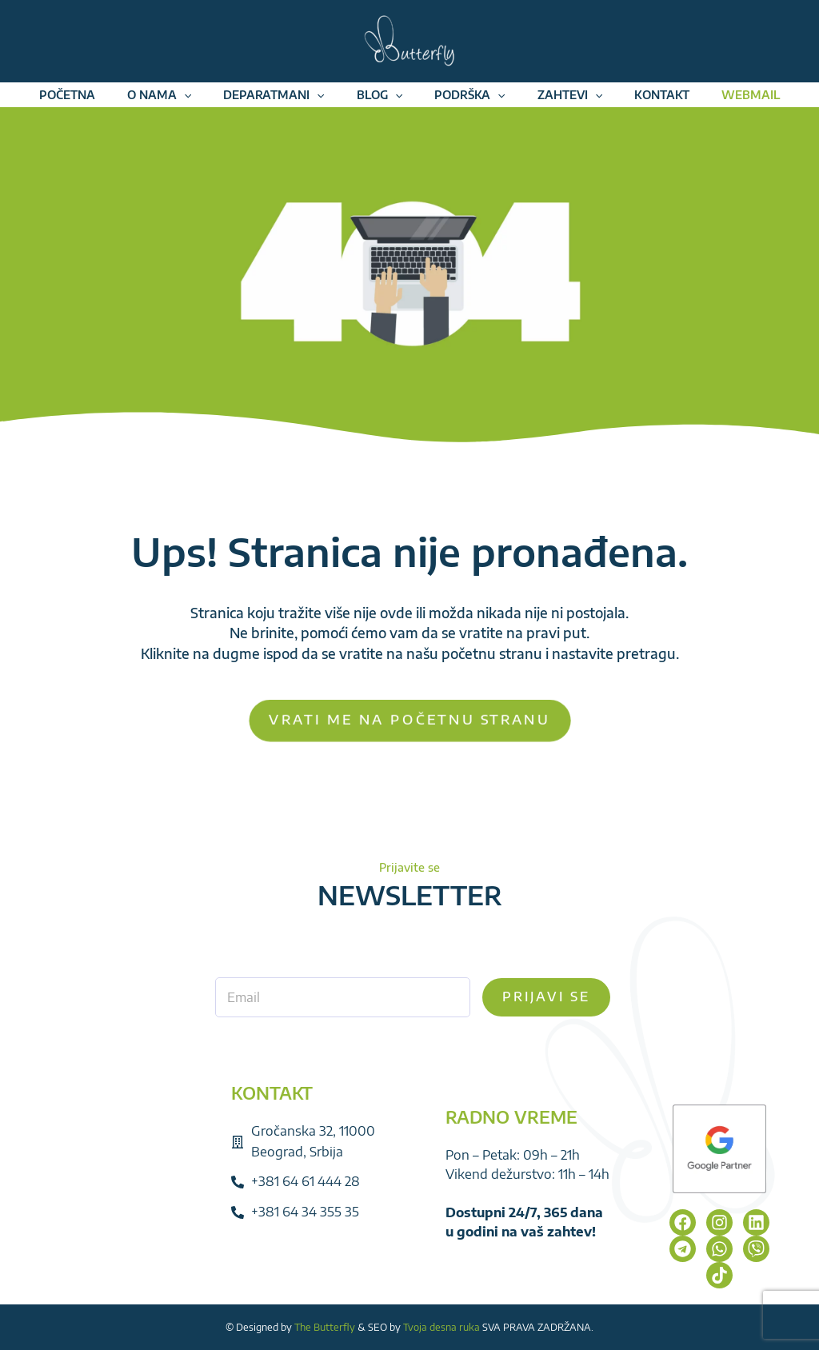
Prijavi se (546, 997)
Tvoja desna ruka (441, 1327)
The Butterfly (324, 1327)
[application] (184, 101)
